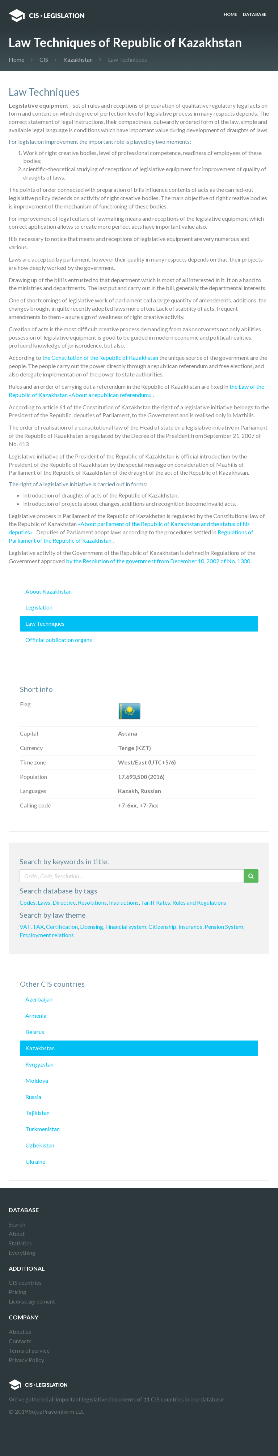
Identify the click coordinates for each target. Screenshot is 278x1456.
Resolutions (92, 902)
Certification (62, 926)
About (17, 1233)
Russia (33, 1096)
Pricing (17, 1291)
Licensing (91, 926)
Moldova (36, 1080)
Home (230, 14)
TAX (38, 926)
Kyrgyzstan (39, 1064)
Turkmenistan (42, 1128)
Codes (27, 902)
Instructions (124, 902)
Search (17, 1224)
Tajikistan (37, 1112)
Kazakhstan (78, 59)
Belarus (34, 1031)
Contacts (20, 1340)
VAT (25, 926)
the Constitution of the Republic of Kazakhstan (100, 357)
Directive (64, 902)
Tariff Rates (155, 902)
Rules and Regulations (199, 902)
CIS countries (25, 1282)
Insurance (190, 926)
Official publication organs (58, 639)
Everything (22, 1252)
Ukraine (35, 1161)
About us (20, 1331)
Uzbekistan (39, 1145)
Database (254, 14)
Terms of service (29, 1350)
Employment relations (47, 934)
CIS (43, 59)
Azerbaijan (38, 999)
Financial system (125, 926)
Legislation (38, 607)
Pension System (224, 926)
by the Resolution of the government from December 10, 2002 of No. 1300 (158, 560)
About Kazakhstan (48, 591)
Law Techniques (44, 623)
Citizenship (162, 926)
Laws (44, 902)
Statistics (20, 1243)
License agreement (32, 1301)
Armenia (35, 1015)
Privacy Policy (26, 1359)
